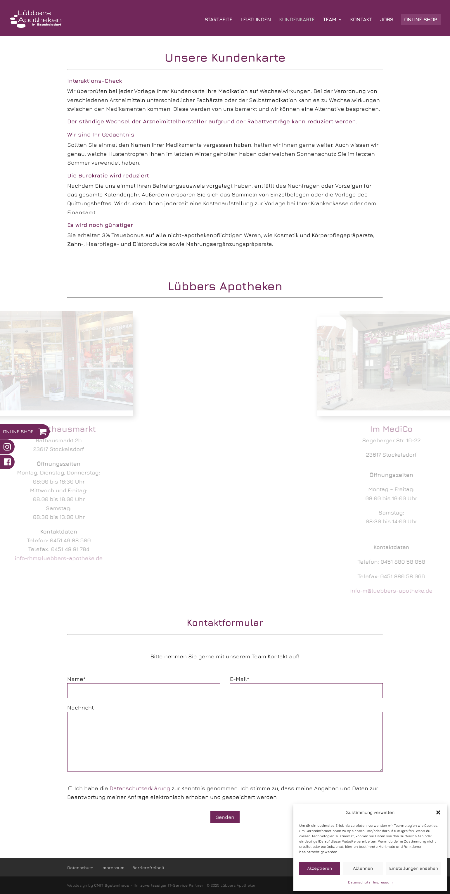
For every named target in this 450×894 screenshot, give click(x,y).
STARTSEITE (218, 20)
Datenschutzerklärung (140, 788)
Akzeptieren (319, 868)
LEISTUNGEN (255, 20)
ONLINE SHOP (420, 20)
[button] (438, 812)
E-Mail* (239, 679)
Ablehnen (363, 868)
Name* (76, 679)
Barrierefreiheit (148, 867)
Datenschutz (359, 882)
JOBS (386, 20)
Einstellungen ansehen (413, 868)
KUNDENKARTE (297, 20)
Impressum (383, 882)
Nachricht (80, 707)
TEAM (329, 20)
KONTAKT (361, 20)
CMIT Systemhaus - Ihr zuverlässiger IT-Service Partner (148, 885)
